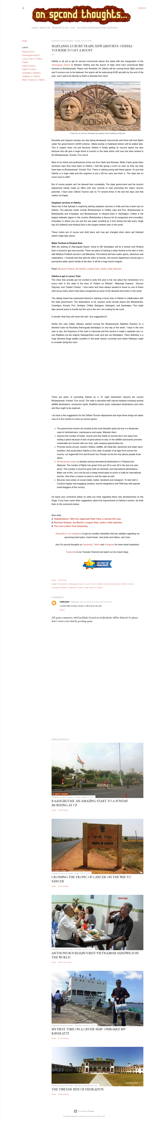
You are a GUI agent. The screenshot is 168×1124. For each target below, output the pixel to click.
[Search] (142, 8)
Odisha (25, 62)
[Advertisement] (97, 713)
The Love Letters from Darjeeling (71, 526)
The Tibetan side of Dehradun (78, 1089)
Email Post (62, 580)
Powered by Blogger (84, 1111)
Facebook (87, 544)
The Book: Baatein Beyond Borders (97, 28)
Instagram (109, 544)
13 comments (63, 886)
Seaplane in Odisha (31, 76)
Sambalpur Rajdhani (31, 73)
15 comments (63, 810)
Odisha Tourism (29, 69)
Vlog (72, 28)
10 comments (63, 1094)
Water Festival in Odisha (33, 80)
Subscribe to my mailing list (69, 533)
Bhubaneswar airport (67, 461)
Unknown (64, 602)
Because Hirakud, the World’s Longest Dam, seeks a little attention (90, 269)
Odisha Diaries (28, 66)
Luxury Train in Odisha (32, 59)
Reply (62, 610)
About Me (45, 28)
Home (35, 28)
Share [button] (24, 41)
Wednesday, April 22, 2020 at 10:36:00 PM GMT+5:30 (91, 602)
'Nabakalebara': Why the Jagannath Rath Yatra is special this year (87, 519)
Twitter (96, 544)
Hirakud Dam (28, 52)
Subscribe (71, 552)
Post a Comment (64, 962)
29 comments (63, 1038)
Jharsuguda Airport (31, 55)
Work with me (60, 28)
